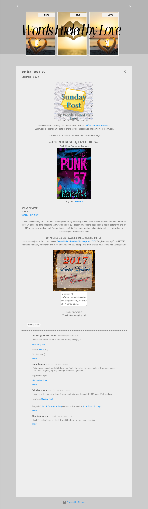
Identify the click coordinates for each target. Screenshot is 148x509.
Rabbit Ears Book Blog (52, 406)
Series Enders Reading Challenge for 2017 (76, 241)
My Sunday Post (39, 380)
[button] (125, 72)
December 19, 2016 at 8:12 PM (61, 416)
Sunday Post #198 (30, 215)
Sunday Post (33, 324)
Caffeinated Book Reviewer (97, 125)
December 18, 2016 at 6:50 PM (57, 364)
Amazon (79, 201)
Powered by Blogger (74, 502)
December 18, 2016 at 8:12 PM (59, 390)
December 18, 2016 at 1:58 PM (68, 336)
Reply (34, 359)
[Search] (130, 7)
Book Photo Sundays (91, 406)
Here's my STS (38, 344)
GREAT (42, 349)
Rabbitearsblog (39, 390)
